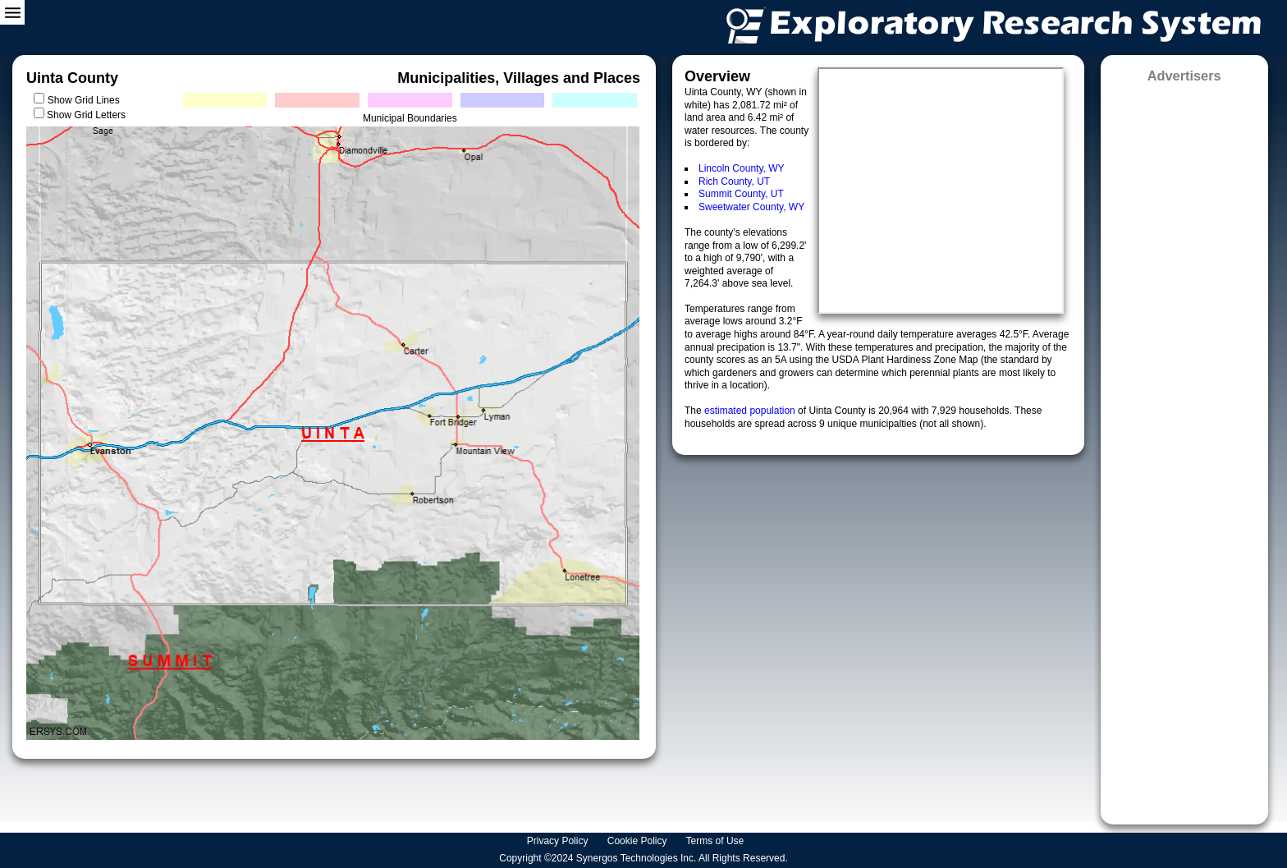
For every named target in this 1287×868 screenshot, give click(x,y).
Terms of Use (716, 841)
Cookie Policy (638, 841)
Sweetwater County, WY (751, 207)
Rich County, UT (734, 181)
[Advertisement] (1184, 448)
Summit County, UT (741, 194)
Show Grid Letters (86, 115)
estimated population (751, 410)
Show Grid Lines (87, 100)
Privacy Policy (559, 841)
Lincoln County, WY (741, 168)
